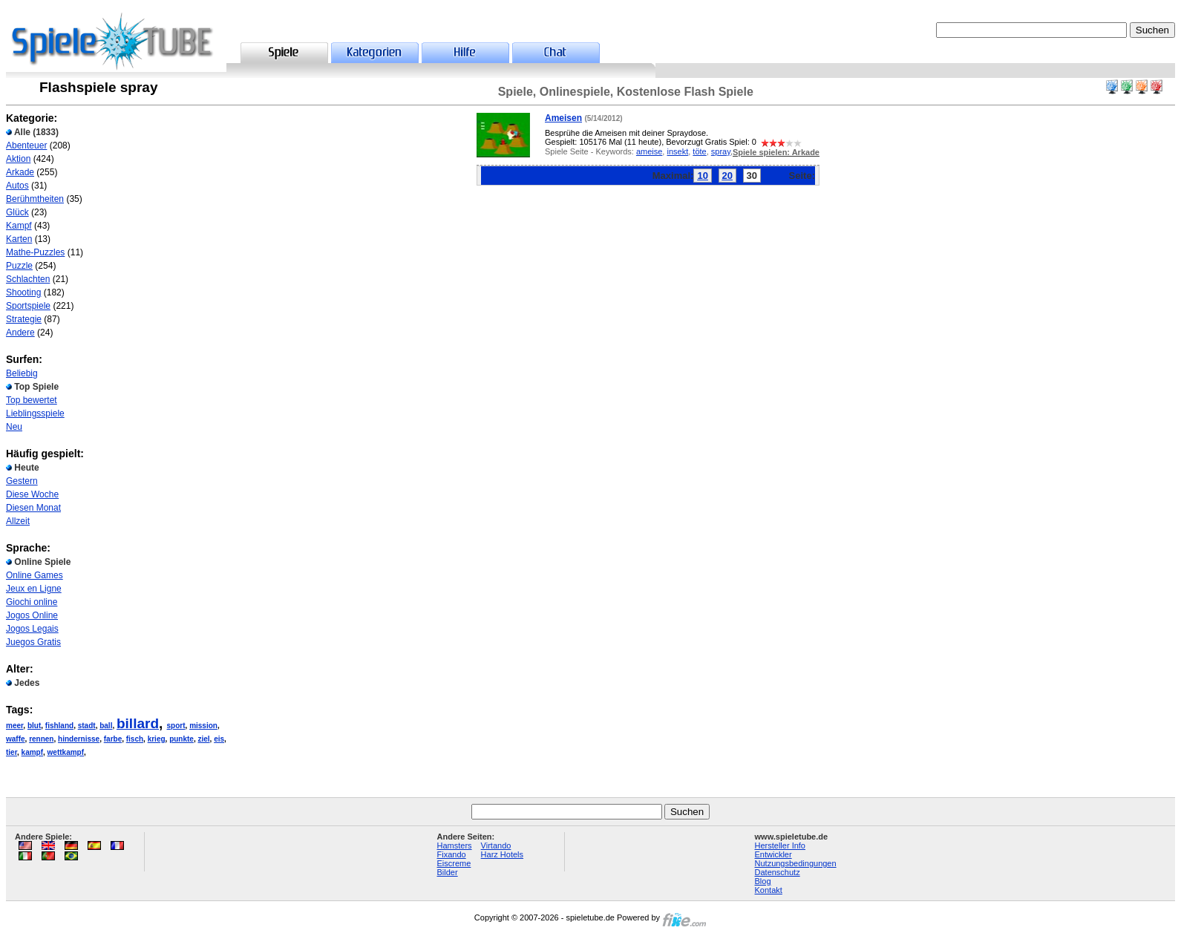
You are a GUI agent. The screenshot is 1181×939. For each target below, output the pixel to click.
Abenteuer (26, 145)
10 (702, 175)
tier (11, 752)
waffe (15, 739)
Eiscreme (454, 863)
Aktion (18, 159)
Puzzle (19, 266)
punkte (181, 739)
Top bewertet (31, 400)
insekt (677, 151)
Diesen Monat (33, 508)
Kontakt (768, 890)
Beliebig (22, 373)
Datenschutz (777, 872)
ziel (203, 739)
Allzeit (18, 521)
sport (176, 726)
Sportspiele (28, 306)
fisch (134, 739)
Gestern (22, 481)
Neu (14, 427)
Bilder (447, 872)
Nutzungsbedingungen (796, 863)
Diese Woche (32, 494)
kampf (32, 752)
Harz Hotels (502, 854)
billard (138, 723)
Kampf (19, 225)
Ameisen (563, 118)
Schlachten (28, 279)
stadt (87, 726)
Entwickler (773, 854)
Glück (17, 212)
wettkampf (66, 752)
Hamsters (454, 845)
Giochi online (31, 602)
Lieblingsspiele (35, 413)
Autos (17, 185)
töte (699, 151)
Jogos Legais (32, 629)
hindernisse (78, 739)
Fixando (451, 854)
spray (720, 151)
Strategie (24, 319)
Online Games (34, 575)
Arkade (20, 172)
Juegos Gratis (33, 642)
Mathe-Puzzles (35, 252)
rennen (41, 739)
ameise (649, 151)
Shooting (23, 292)
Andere (20, 332)
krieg (157, 739)
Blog (763, 881)
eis (219, 739)
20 (727, 175)
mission (203, 726)
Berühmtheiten (35, 199)
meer (14, 726)
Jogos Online (32, 615)
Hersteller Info (780, 845)
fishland (59, 726)
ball (105, 726)
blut (34, 726)
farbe (113, 739)
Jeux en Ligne (34, 588)
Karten (19, 239)
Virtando (496, 845)
